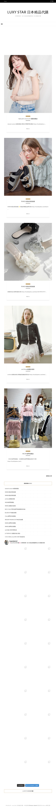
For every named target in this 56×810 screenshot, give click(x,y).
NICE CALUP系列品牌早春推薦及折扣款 (15, 509)
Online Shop (7, 9)
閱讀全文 (28, 128)
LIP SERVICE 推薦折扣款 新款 (12, 533)
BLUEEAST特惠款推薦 (10, 512)
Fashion (28, 116)
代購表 (5, 6)
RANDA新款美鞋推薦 (28, 201)
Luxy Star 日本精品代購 (28, 12)
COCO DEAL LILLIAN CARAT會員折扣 (15, 536)
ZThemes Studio (33, 805)
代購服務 (6, 3)
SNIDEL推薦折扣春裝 (10, 505)
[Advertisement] (28, 39)
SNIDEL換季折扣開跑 (10, 523)
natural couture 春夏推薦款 (28, 119)
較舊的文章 (49, 476)
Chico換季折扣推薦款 (10, 516)
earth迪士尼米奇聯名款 (11, 530)
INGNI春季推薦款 (28, 454)
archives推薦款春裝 (27, 369)
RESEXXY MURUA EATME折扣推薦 (14, 519)
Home (5, 1)
